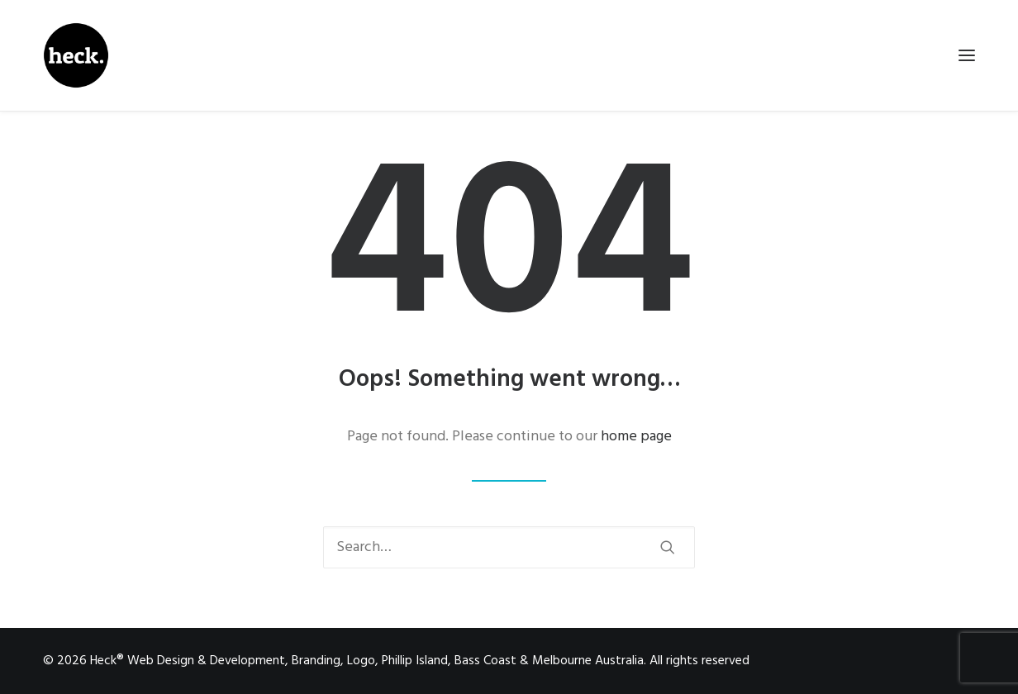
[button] (667, 547)
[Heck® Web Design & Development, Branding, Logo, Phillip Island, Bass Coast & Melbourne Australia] (76, 55)
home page (636, 437)
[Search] (509, 547)
